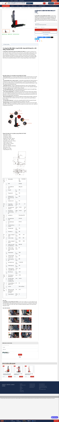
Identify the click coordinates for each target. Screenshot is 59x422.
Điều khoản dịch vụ (32, 387)
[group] (18, 19)
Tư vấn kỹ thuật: (45, 34)
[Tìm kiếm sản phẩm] (37, 3)
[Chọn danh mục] (29, 3)
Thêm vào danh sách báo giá (46, 32)
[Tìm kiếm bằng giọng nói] (42, 3)
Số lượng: (36, 27)
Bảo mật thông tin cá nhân (42, 389)
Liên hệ (21, 389)
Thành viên (21, 388)
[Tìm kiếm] (44, 3)
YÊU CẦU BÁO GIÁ (46, 29)
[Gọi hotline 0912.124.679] (47, 3)
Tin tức (21, 386)
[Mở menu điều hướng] (3, 3)
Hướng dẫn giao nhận (32, 386)
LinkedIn (48, 37)
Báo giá (10, 376)
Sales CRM (51, 3)
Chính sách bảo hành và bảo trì (43, 386)
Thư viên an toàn (22, 391)
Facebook (39, 37)
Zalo (44, 37)
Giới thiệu (21, 387)
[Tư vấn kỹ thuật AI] (54, 417)
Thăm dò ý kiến (22, 390)
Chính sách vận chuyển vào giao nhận (43, 387)
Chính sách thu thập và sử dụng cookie (45, 398)
